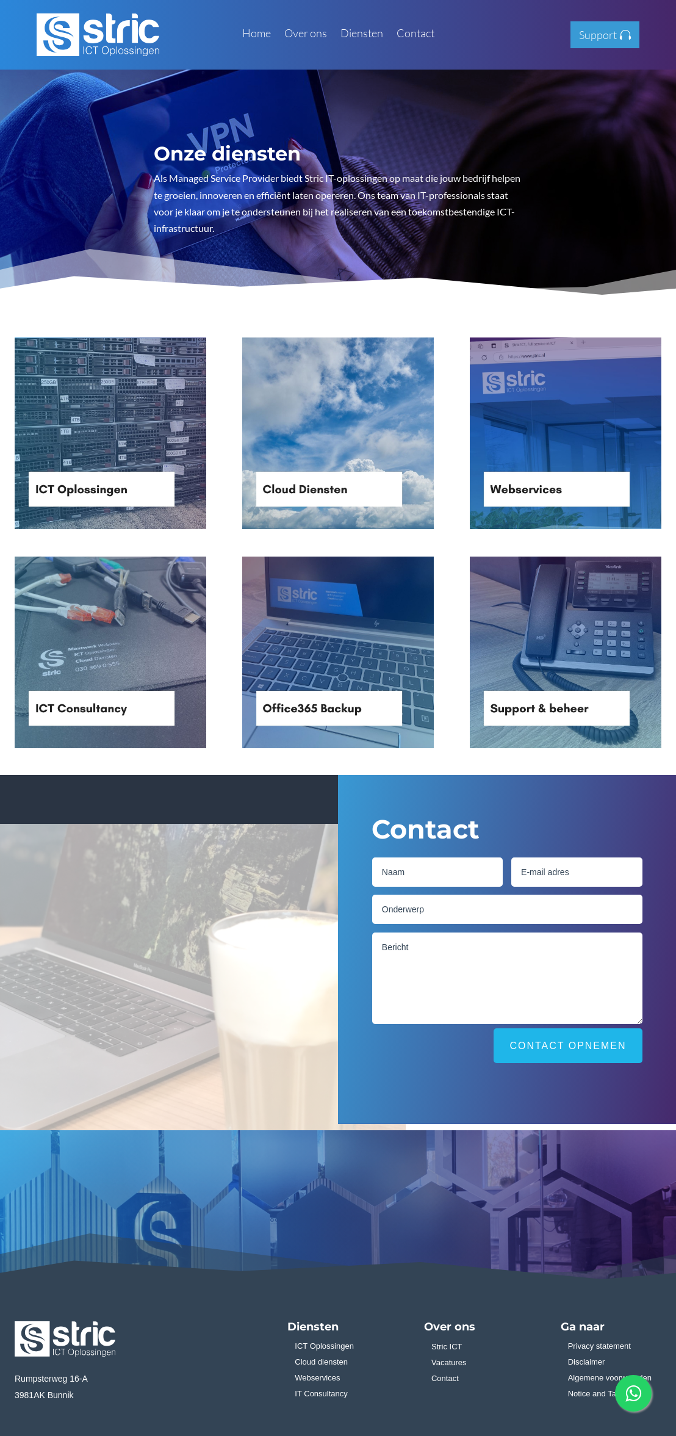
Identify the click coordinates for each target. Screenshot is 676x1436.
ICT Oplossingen (324, 1346)
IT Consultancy (321, 1393)
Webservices (317, 1377)
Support (598, 34)
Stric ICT (446, 1346)
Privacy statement (599, 1346)
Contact (415, 34)
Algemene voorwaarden (610, 1377)
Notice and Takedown (606, 1393)
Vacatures (449, 1362)
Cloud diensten (321, 1361)
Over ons (305, 34)
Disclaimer (586, 1361)
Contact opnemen (567, 1046)
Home (256, 34)
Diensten (361, 34)
